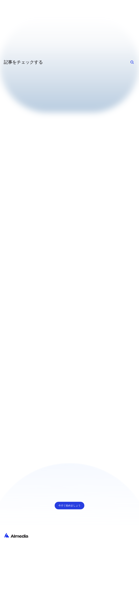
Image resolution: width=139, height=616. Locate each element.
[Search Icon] (132, 62)
